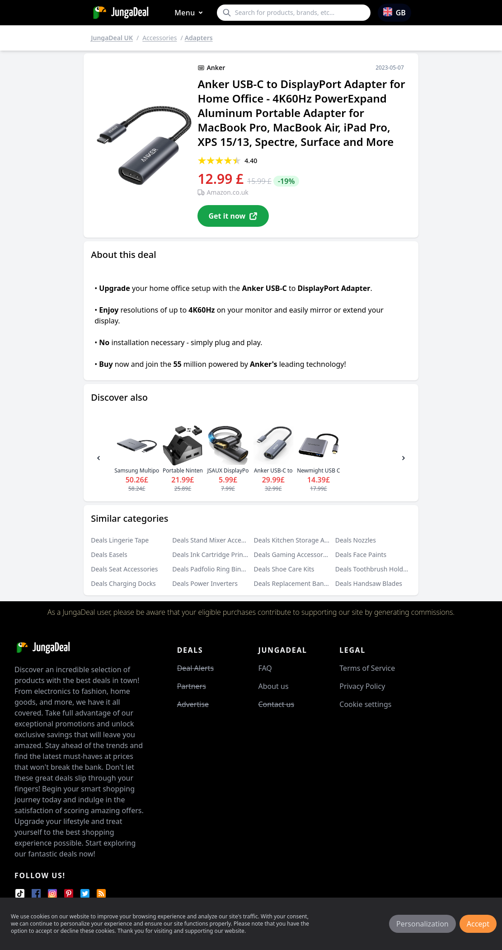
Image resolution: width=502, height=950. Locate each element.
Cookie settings (365, 704)
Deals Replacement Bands (292, 583)
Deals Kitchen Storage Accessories (304, 540)
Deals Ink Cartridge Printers (213, 554)
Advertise (193, 704)
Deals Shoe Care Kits (284, 569)
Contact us (276, 704)
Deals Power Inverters (205, 583)
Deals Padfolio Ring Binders (213, 569)
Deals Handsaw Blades (368, 583)
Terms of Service (367, 668)
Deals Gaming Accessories (293, 554)
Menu (190, 13)
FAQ (265, 668)
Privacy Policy (362, 686)
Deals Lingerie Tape (120, 540)
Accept (478, 924)
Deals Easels (109, 554)
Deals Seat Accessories (124, 569)
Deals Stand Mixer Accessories (217, 540)
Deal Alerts (195, 668)
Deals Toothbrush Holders (374, 569)
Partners (191, 686)
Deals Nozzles (355, 540)
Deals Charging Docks (123, 583)
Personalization (422, 924)
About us (273, 686)
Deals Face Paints (361, 554)
